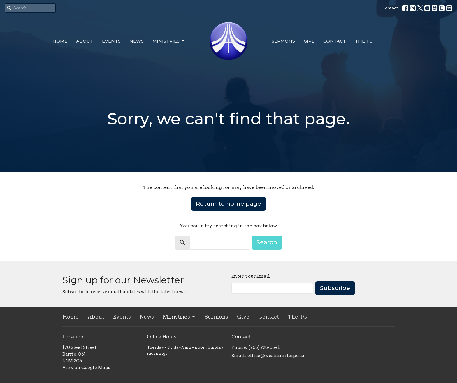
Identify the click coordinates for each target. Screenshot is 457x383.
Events (111, 41)
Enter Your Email (250, 276)
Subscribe (335, 287)
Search (266, 242)
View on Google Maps (86, 367)
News (136, 41)
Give (309, 41)
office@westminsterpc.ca (275, 355)
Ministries (168, 41)
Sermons (283, 41)
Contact (390, 8)
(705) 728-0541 (264, 347)
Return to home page (228, 203)
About (84, 41)
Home (59, 41)
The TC (363, 41)
